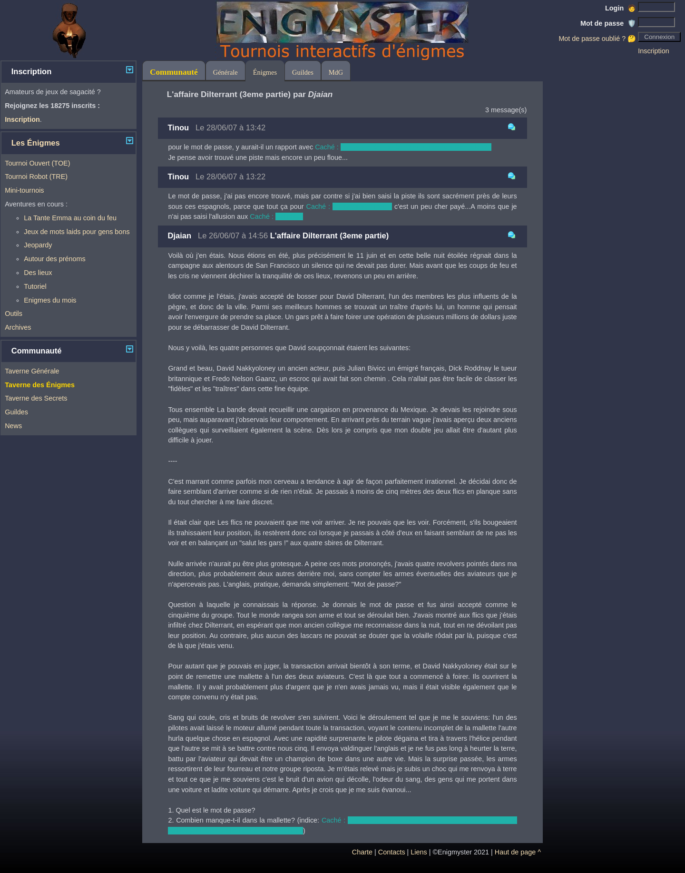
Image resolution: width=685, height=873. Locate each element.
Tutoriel (35, 286)
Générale (225, 72)
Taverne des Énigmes (40, 385)
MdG (336, 72)
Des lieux (38, 272)
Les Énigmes (35, 142)
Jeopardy (38, 245)
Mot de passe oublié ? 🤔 (597, 38)
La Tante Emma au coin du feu (70, 218)
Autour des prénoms (55, 259)
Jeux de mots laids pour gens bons (76, 231)
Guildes (16, 412)
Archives (18, 327)
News (13, 426)
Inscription (653, 51)
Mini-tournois (24, 190)
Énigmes (265, 72)
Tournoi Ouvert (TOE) (37, 163)
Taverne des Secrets (36, 398)
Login (620, 8)
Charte (362, 852)
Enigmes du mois (50, 300)
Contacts (391, 852)
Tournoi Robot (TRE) (36, 176)
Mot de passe (608, 23)
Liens (419, 852)
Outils (13, 313)
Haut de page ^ (518, 852)
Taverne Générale (32, 371)
